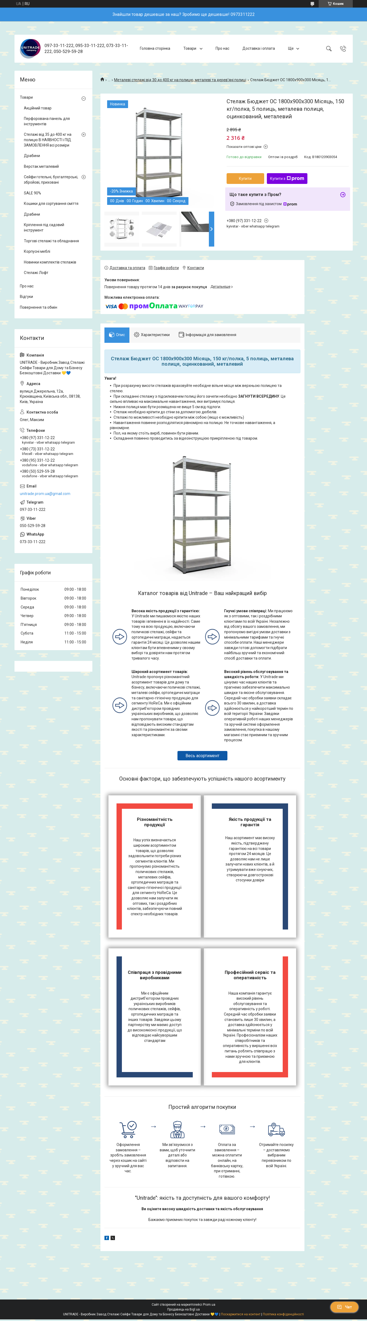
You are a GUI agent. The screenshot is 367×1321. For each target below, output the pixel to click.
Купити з (287, 178)
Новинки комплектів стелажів (50, 262)
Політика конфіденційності (283, 1316)
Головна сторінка (155, 48)
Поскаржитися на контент (240, 1316)
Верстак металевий (41, 166)
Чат (344, 1307)
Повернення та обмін (38, 307)
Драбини (32, 156)
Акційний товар (38, 108)
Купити (245, 178)
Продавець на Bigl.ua (183, 1311)
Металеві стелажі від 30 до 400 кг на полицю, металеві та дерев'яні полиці (180, 80)
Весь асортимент (202, 757)
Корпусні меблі (37, 251)
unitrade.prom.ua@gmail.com (45, 494)
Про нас (222, 48)
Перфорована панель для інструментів (47, 121)
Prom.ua (209, 1306)
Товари (190, 48)
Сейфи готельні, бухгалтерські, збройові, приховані (51, 179)
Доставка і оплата (258, 48)
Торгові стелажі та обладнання (51, 241)
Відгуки (26, 296)
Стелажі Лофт (36, 272)
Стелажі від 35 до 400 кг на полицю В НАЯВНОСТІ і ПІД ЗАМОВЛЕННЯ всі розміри (47, 139)
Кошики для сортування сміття (51, 203)
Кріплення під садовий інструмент (44, 227)
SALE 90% (32, 193)
